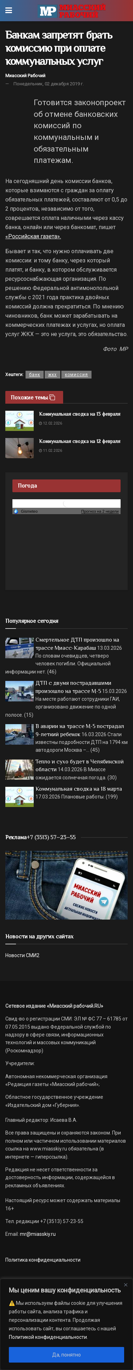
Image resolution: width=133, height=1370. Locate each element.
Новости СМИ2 (22, 955)
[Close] (125, 1284)
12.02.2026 (50, 423)
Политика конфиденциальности (43, 1260)
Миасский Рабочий (25, 75)
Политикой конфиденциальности (48, 1337)
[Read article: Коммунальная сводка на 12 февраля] (19, 448)
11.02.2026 (50, 451)
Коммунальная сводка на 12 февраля (79, 441)
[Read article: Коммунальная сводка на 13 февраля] (19, 421)
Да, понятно (66, 1355)
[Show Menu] (8, 10)
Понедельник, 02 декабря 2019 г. (48, 83)
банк (34, 374)
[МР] (66, 885)
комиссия (76, 374)
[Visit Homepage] (71, 11)
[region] (66, 1324)
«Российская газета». (33, 236)
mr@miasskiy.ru (37, 1234)
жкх (52, 374)
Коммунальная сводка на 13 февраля (79, 414)
